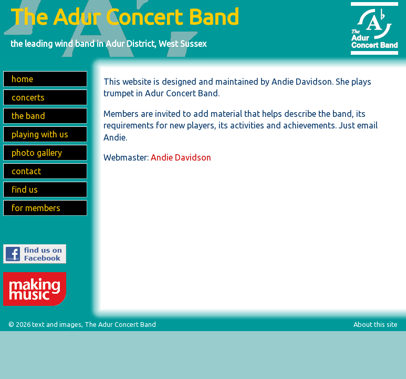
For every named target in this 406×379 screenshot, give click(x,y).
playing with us (40, 134)
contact (26, 171)
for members (36, 208)
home (22, 79)
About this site (375, 324)
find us (25, 189)
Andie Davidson (181, 157)
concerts (28, 97)
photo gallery (37, 152)
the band (28, 116)
